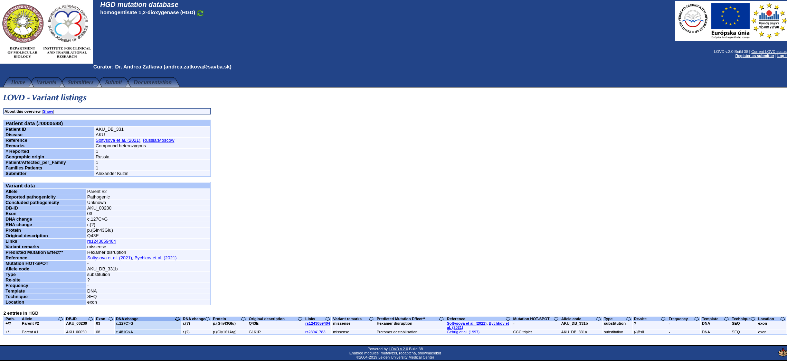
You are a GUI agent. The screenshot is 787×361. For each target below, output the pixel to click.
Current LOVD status (765, 51)
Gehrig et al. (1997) (463, 332)
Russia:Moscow (158, 140)
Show (48, 111)
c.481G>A (124, 332)
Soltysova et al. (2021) (118, 140)
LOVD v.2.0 (396, 349)
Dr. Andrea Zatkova (138, 67)
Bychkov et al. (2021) (155, 257)
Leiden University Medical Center (404, 357)
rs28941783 (315, 332)
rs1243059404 (101, 241)
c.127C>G (124, 323)
